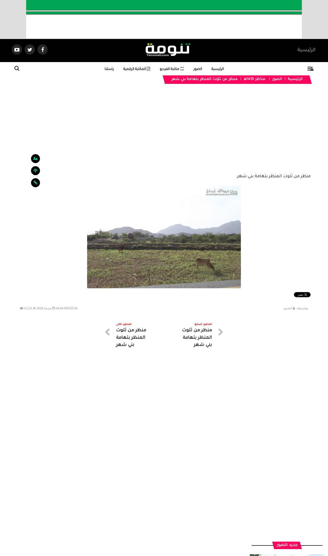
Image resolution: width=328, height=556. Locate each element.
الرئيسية (306, 50)
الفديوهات (176, 510)
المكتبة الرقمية (136, 69)
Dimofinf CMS (168, 535)
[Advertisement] (164, 134)
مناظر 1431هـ (254, 79)
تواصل (138, 510)
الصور (197, 69)
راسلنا (109, 69)
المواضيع (196, 510)
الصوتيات (156, 510)
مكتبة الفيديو (172, 69)
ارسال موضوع (116, 510)
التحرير (288, 308)
